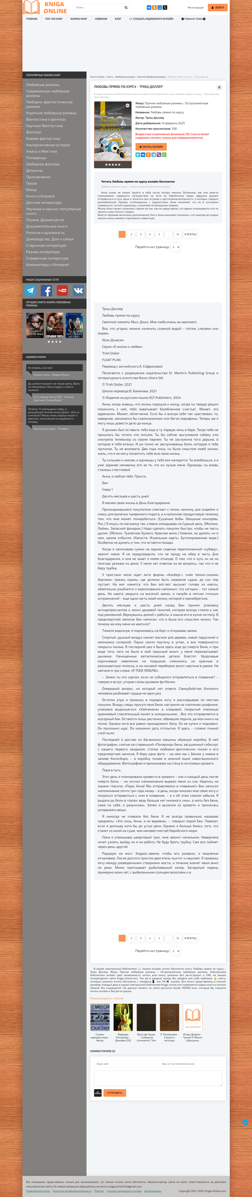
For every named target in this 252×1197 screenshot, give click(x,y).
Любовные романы (43, 84)
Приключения (38, 176)
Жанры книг (78, 18)
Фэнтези (33, 132)
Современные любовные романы (48, 93)
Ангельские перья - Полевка (51, 428)
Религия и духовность (45, 232)
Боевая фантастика (43, 138)
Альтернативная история (48, 144)
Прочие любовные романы (163, 103)
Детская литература (44, 202)
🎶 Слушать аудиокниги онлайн (151, 18)
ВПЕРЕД (190, 234)
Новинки (101, 18)
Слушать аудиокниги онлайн (124, 1190)
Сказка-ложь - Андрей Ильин (52, 374)
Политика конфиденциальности (72, 1190)
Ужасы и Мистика (41, 151)
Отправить (114, 1092)
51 (178, 234)
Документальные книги (47, 226)
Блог (118, 18)
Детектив (34, 170)
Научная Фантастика (44, 125)
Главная (32, 18)
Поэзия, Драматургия (45, 219)
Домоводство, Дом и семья (50, 239)
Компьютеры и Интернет (48, 264)
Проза (31, 183)
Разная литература (43, 251)
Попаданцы (36, 157)
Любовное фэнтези (43, 164)
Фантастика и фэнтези (46, 119)
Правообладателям (38, 1190)
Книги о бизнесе (40, 196)
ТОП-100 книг (54, 18)
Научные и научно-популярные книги (53, 210)
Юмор (31, 189)
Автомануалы (152, 1190)
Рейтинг (99, 1190)
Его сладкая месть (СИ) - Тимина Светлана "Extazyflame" (54, 398)
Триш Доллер (154, 117)
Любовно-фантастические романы (49, 104)
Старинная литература (46, 245)
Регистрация (195, 7)
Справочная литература (47, 258)
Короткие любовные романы (51, 112)
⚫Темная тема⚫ (193, 19)
